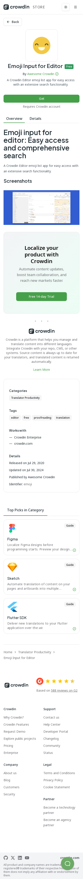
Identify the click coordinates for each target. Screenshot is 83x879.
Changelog (51, 738)
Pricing (8, 745)
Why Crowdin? (14, 717)
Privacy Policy (53, 780)
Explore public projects (20, 738)
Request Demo (14, 731)
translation (63, 418)
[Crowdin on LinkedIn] (20, 858)
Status (48, 753)
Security (9, 794)
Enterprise (11, 753)
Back (12, 22)
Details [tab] (35, 118)
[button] (67, 863)
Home (8, 652)
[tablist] (41, 118)
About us (10, 773)
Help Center (51, 724)
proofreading (42, 418)
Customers (11, 787)
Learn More (41, 369)
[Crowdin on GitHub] (6, 858)
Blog (7, 780)
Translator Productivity (25, 398)
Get (41, 98)
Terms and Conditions (59, 773)
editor (15, 418)
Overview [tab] (14, 118)
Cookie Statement (56, 787)
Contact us (51, 717)
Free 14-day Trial (41, 296)
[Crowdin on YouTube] (27, 858)
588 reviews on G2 (64, 690)
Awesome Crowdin (40, 74)
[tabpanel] (41, 250)
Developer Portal (55, 731)
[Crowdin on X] (13, 858)
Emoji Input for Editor (19, 658)
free (26, 418)
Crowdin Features (16, 724)
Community (51, 745)
